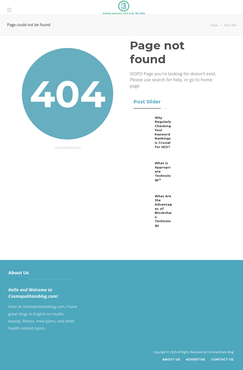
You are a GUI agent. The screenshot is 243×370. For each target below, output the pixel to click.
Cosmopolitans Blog (220, 352)
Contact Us (222, 359)
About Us (171, 359)
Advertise (195, 359)
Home (214, 25)
